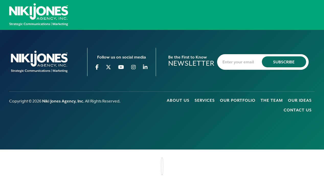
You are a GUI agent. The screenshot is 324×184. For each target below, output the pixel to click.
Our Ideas (300, 100)
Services (205, 100)
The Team (272, 100)
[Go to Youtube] (121, 67)
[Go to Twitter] (108, 67)
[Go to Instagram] (133, 67)
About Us (178, 100)
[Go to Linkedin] (145, 67)
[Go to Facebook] (97, 67)
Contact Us (298, 110)
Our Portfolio (237, 100)
